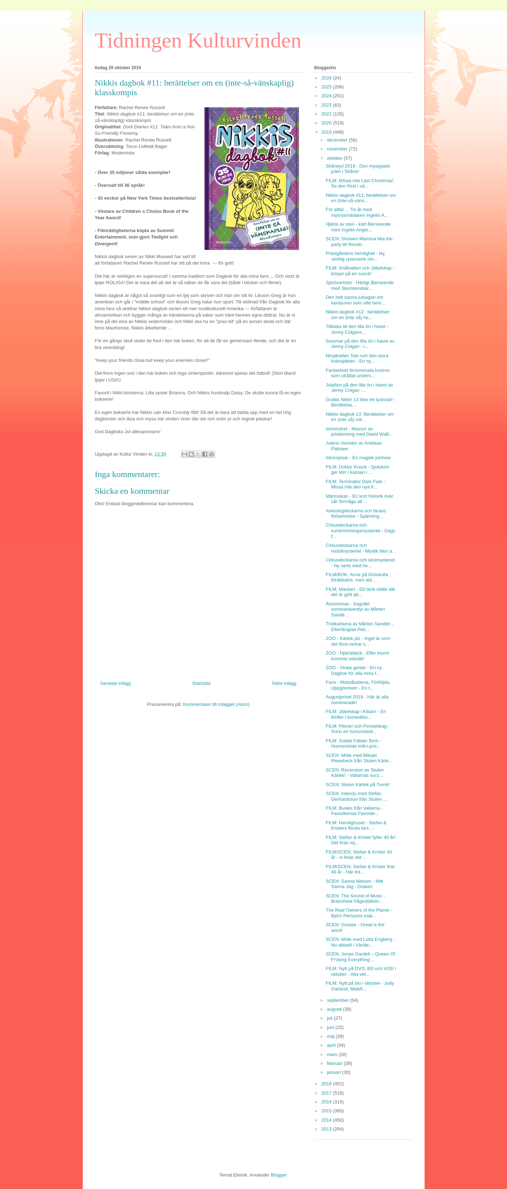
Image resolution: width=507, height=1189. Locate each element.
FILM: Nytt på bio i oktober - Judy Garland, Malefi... (360, 985)
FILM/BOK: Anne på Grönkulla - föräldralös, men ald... (358, 577)
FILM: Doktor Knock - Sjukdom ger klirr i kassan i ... (357, 469)
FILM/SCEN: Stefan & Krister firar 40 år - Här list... (360, 869)
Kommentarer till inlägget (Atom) (216, 704)
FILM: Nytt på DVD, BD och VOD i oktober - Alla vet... (361, 971)
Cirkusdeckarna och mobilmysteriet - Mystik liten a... (361, 548)
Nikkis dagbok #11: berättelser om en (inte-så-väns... (361, 198)
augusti (335, 1009)
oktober (335, 158)
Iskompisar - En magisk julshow (358, 457)
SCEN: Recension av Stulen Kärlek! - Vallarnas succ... (355, 772)
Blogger (279, 1175)
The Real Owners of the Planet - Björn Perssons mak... (359, 912)
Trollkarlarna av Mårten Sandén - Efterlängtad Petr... (360, 626)
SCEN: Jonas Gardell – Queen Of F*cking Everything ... (360, 956)
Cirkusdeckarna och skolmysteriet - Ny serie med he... (360, 562)
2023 (327, 105)
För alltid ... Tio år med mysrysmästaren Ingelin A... (357, 212)
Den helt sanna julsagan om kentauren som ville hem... (355, 300)
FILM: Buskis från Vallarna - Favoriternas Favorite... (354, 810)
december (338, 140)
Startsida (201, 683)
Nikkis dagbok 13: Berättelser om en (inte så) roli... (360, 416)
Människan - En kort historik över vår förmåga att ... (359, 498)
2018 (327, 1083)
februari (335, 1063)
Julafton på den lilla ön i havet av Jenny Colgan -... (359, 387)
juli (330, 1018)
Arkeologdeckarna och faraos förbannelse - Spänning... (356, 513)
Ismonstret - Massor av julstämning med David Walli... (359, 431)
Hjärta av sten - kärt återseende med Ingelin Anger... (358, 226)
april (332, 1045)
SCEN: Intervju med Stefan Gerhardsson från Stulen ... (356, 796)
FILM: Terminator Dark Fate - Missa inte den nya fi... (355, 484)
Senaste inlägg (115, 683)
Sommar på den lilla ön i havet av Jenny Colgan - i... (360, 343)
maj (331, 1036)
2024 (327, 95)
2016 (327, 1102)
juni (331, 1027)
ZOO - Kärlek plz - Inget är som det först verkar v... (358, 641)
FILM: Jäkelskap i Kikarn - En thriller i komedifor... (356, 714)
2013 (327, 1129)
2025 (327, 86)
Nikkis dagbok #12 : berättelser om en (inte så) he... (357, 314)
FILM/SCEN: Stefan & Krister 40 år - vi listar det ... (359, 854)
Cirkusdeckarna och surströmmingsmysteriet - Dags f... (360, 530)
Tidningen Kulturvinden (198, 40)
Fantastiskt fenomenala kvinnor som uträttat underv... (358, 373)
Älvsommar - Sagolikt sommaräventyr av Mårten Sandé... (355, 609)
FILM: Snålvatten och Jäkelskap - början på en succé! (360, 270)
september (338, 1000)
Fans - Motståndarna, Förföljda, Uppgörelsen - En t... (358, 685)
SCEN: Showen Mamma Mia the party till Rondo (359, 241)
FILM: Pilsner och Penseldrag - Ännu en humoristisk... (357, 728)
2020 (327, 122)
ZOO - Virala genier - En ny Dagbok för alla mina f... (354, 670)
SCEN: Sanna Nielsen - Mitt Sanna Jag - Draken (354, 884)
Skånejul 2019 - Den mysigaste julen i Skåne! (358, 168)
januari (334, 1072)
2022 (327, 114)
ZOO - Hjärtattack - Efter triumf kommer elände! (357, 655)
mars (333, 1054)
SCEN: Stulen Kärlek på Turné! (358, 784)
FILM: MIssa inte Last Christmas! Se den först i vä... (360, 183)
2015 (327, 1110)
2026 (327, 78)
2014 (327, 1120)
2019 (327, 132)
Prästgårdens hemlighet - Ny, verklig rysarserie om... (355, 256)
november (338, 149)
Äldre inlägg (284, 683)
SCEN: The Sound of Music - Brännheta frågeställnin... (355, 898)
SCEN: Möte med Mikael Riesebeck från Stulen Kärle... (359, 758)
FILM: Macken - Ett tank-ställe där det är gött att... (360, 592)
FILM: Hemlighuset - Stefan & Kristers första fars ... (356, 825)
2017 (327, 1093)
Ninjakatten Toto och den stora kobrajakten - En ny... (357, 358)
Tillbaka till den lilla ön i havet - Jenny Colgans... (357, 329)
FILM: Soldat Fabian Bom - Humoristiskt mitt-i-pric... (353, 743)
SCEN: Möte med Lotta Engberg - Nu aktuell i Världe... (360, 942)
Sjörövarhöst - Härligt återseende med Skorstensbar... (360, 285)
